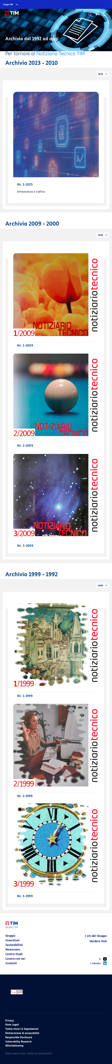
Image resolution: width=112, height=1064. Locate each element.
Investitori (12, 940)
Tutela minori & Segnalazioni (22, 1028)
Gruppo (10, 935)
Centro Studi (13, 954)
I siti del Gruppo (96, 936)
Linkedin (98, 963)
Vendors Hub (98, 941)
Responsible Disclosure (18, 1037)
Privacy (9, 1020)
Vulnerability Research (18, 1041)
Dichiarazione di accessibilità (22, 1033)
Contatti (11, 963)
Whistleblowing (14, 1045)
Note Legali (12, 1024)
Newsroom (12, 949)
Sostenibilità (14, 945)
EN (98, 14)
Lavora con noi (15, 958)
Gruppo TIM (8, 4)
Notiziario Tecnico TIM (60, 53)
